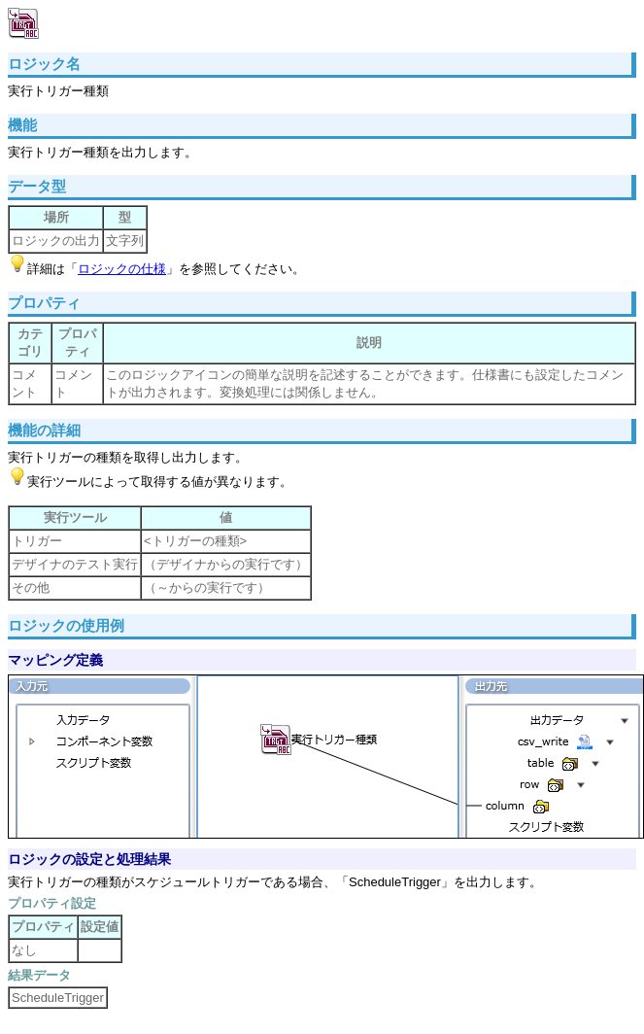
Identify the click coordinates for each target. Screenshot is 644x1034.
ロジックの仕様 (122, 268)
